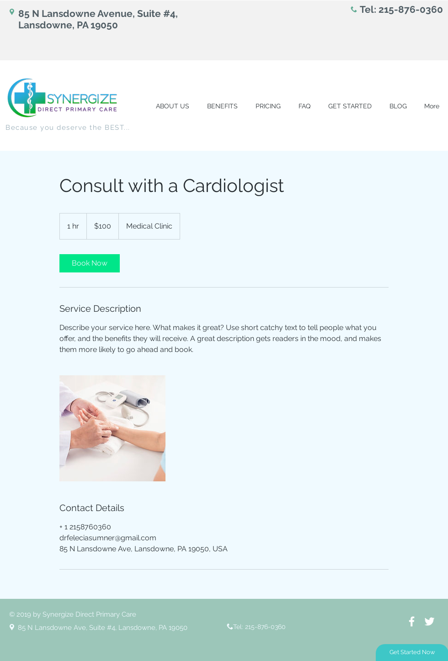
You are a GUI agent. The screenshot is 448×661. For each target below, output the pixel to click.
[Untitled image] (112, 428)
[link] (89, 263)
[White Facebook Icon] (411, 621)
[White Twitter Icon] (429, 621)
